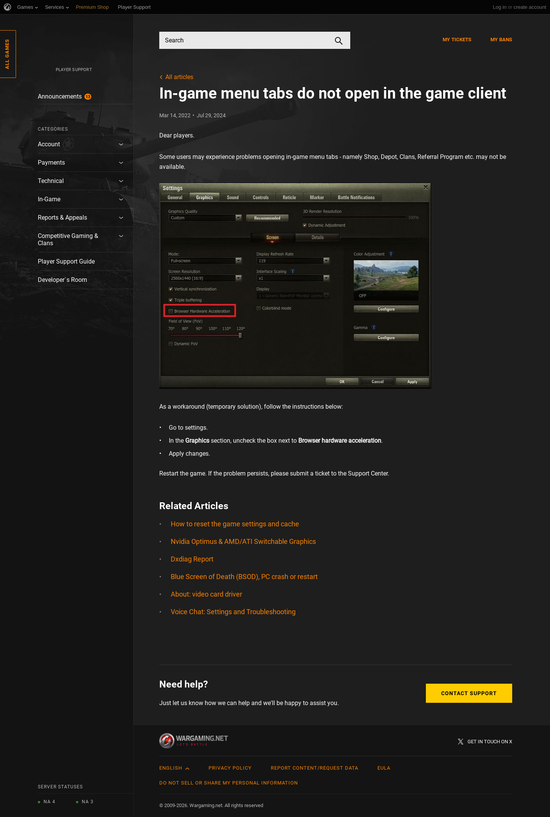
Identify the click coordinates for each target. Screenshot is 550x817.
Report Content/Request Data (314, 768)
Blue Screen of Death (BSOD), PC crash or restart (244, 577)
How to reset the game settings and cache (235, 524)
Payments (51, 162)
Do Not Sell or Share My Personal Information (228, 783)
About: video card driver (206, 594)
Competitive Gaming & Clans (68, 239)
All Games (7, 54)
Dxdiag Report (192, 559)
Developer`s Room (62, 279)
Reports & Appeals (62, 217)
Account (49, 144)
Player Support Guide (66, 261)
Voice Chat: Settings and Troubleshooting (233, 612)
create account (530, 7)
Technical (51, 180)
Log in (499, 7)
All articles (179, 77)
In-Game (49, 199)
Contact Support (469, 693)
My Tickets (457, 39)
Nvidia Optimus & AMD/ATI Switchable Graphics (243, 541)
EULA (383, 768)
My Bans (501, 39)
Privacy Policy (230, 768)
